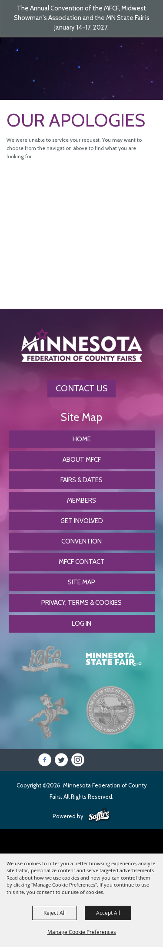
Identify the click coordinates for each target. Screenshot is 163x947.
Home (82, 439)
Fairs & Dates (81, 480)
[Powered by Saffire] (98, 815)
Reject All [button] (54, 912)
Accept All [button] (108, 912)
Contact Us (81, 388)
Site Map (81, 582)
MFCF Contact (82, 562)
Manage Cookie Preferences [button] (81, 931)
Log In (81, 623)
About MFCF (82, 459)
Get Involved (81, 521)
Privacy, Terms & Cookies (81, 603)
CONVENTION (81, 541)
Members (81, 500)
